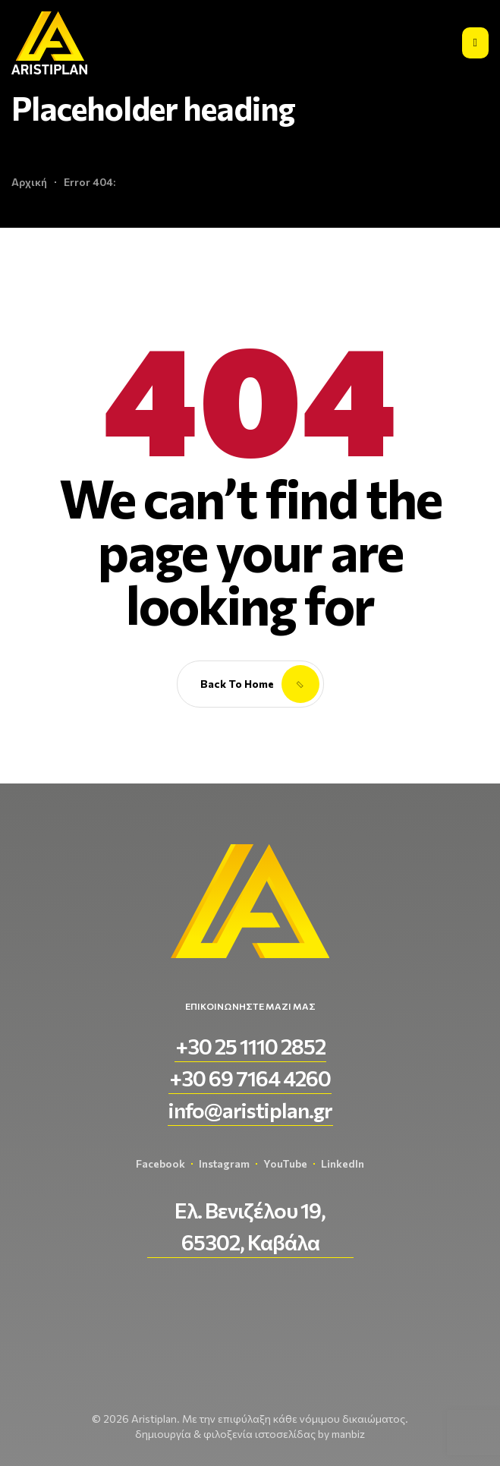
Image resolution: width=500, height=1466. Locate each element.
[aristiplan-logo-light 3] (49, 42)
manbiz (348, 1433)
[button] (250, 1046)
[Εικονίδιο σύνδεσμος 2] (475, 43)
